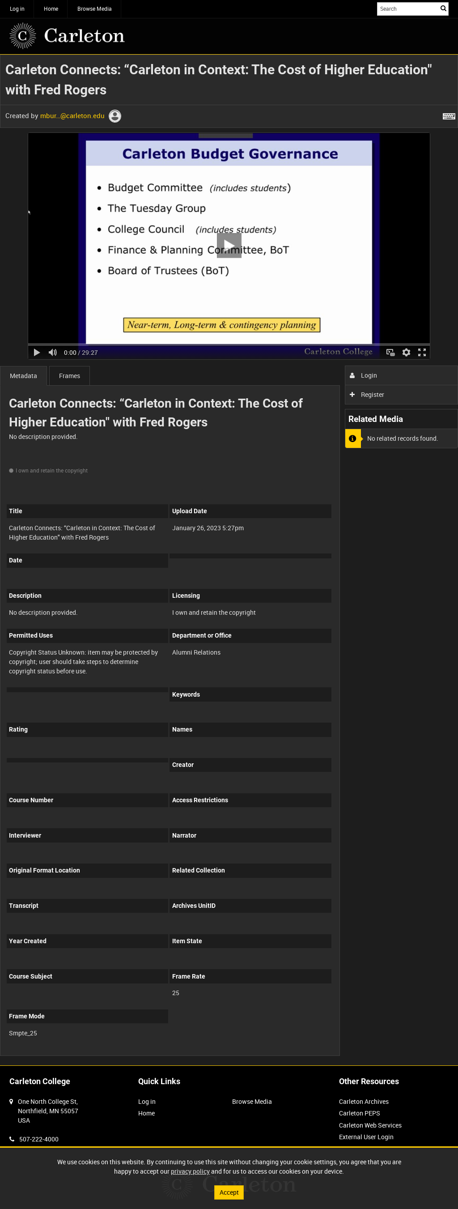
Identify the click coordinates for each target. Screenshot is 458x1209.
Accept (229, 1192)
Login (363, 375)
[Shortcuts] (449, 114)
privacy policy (190, 1171)
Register (367, 394)
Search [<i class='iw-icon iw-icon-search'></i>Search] (443, 8)
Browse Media (94, 8)
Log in (17, 8)
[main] (229, 560)
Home (51, 8)
